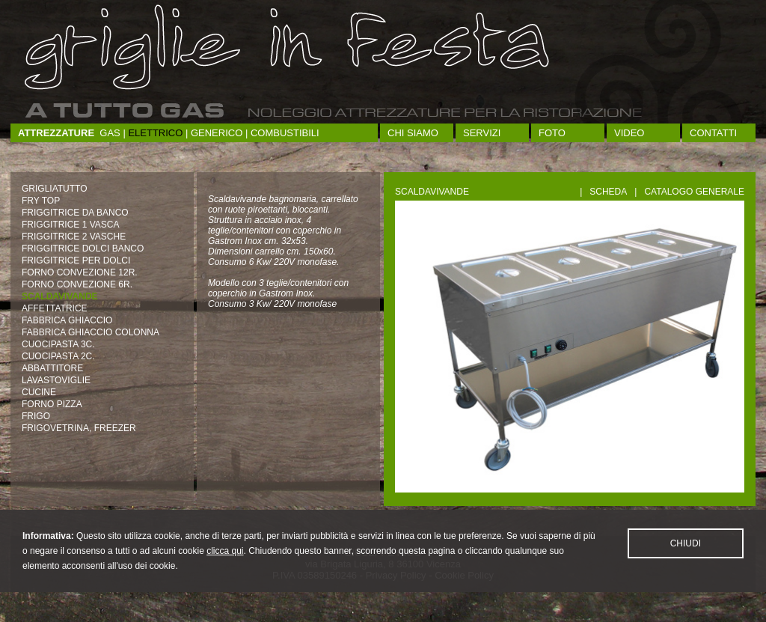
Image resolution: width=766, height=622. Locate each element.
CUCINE (39, 392)
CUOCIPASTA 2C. (58, 356)
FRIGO (36, 416)
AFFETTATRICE (55, 308)
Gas (109, 132)
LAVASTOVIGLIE (56, 380)
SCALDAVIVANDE (60, 296)
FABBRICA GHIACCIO (67, 320)
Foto (552, 132)
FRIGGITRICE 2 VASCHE (74, 236)
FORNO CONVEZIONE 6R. (77, 284)
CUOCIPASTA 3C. (58, 344)
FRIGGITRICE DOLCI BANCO (83, 248)
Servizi (481, 132)
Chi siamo (412, 132)
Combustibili (285, 132)
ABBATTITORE (52, 368)
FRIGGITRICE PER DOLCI (76, 260)
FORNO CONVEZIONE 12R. (80, 272)
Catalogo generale (694, 191)
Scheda (608, 191)
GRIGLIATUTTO (55, 188)
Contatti (713, 132)
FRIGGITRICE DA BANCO (75, 212)
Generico (216, 132)
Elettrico (155, 132)
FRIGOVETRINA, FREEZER (79, 428)
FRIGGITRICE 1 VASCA (70, 224)
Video (629, 132)
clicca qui (224, 567)
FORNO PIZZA (52, 404)
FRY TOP (41, 200)
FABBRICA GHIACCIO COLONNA (90, 332)
